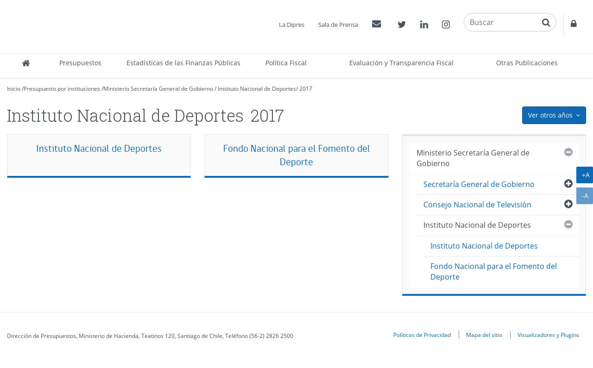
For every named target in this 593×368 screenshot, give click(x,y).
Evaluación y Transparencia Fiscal (401, 62)
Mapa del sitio (484, 334)
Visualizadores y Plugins (548, 334)
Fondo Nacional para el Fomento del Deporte (296, 155)
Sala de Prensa (338, 24)
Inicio (13, 89)
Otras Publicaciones (527, 62)
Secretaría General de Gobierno (479, 184)
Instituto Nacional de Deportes (257, 89)
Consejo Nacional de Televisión (477, 205)
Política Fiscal (286, 62)
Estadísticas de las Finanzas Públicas (183, 62)
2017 (305, 89)
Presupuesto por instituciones (62, 89)
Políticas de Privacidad (422, 334)
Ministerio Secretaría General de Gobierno (158, 89)
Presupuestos (80, 62)
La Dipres (291, 24)
